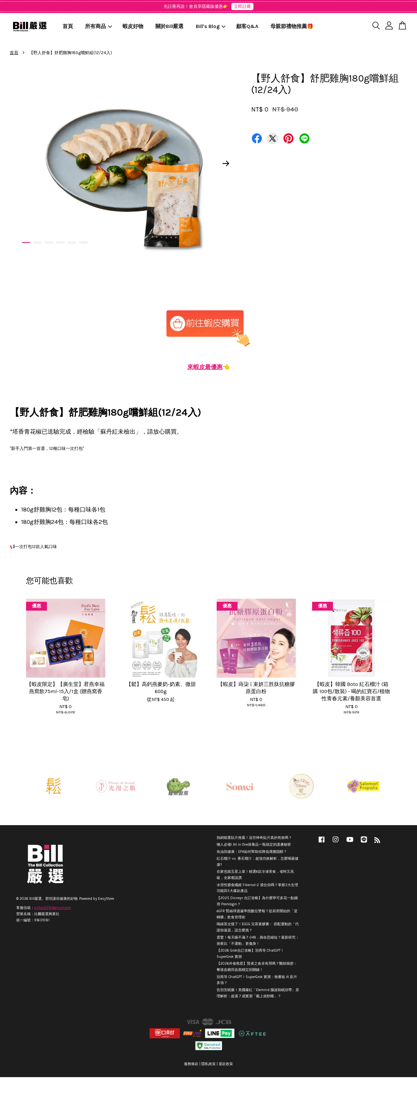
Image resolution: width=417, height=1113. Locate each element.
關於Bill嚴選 (169, 26)
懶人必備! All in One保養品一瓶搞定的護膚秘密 (254, 844)
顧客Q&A (247, 26)
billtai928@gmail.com (52, 908)
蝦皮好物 (132, 26)
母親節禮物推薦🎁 (291, 26)
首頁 (68, 26)
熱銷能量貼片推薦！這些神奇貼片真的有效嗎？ (254, 838)
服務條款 (191, 1064)
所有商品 (98, 26)
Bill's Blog (211, 26)
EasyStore (106, 899)
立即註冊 (242, 6)
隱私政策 (208, 1064)
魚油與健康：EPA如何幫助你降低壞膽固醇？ (252, 852)
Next (226, 163)
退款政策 (226, 1064)
